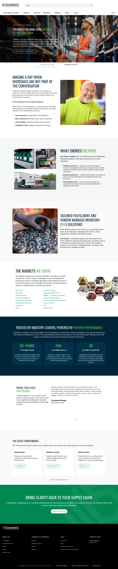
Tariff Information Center (67, 546)
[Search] (59, 5)
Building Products (21, 295)
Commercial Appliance (23, 298)
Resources (34, 549)
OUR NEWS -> (20, 466)
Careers (4, 549)
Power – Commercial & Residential (54, 300)
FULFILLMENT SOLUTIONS (12, 13)
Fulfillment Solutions (37, 543)
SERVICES (27, 13)
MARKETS (59, 13)
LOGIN (77, 13)
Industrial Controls (49, 290)
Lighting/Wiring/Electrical (51, 293)
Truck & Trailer (48, 308)
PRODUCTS (37, 13)
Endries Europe (6, 552)
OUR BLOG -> (84, 466)
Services (34, 546)
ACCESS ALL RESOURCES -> (59, 480)
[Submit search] (91, 5)
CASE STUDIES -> (53, 466)
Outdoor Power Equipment (52, 298)
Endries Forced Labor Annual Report (70, 549)
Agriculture (19, 290)
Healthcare (19, 305)
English (113, 12)
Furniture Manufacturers (23, 303)
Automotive (19, 293)
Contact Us (63, 540)
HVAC (17, 308)
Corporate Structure (7, 543)
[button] (116, 41)
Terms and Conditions (61, 565)
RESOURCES (47, 13)
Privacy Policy (96, 565)
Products (34, 540)
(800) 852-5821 (93, 542)
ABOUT (68, 13)
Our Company (6, 540)
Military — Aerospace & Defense (54, 295)
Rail (44, 305)
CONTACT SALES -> (59, 511)
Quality (4, 546)
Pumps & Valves (48, 303)
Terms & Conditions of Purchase (80, 565)
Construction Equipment (23, 300)
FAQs (62, 543)
